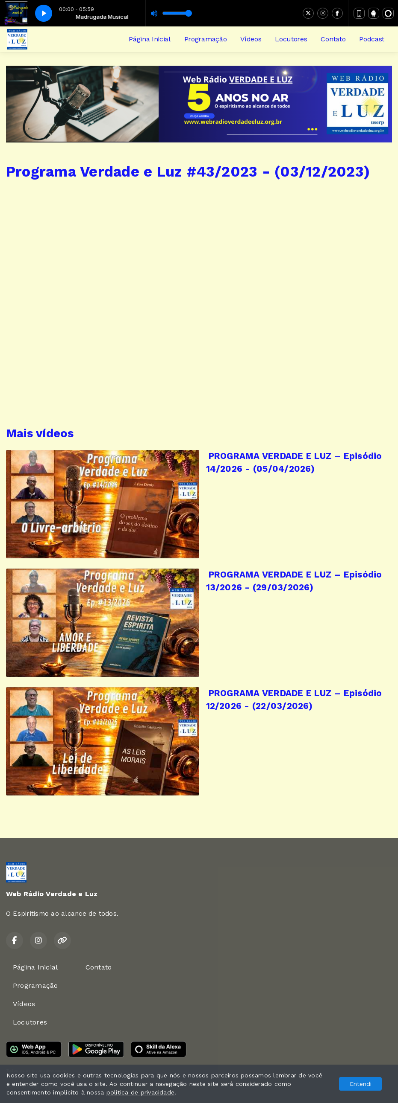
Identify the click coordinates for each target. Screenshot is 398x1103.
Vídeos (250, 39)
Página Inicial (150, 39)
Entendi (360, 1083)
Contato (333, 39)
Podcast (371, 39)
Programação (205, 39)
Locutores (291, 39)
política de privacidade (140, 1092)
